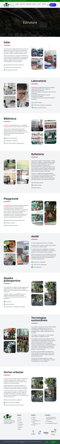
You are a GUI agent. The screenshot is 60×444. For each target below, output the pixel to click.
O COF (19, 419)
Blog (19, 429)
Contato (20, 427)
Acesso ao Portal (52, 5)
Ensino (19, 420)
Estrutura (20, 422)
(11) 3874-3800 (7, 0)
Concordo (46, 441)
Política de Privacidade (53, 442)
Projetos (20, 425)
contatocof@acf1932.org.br (50, 423)
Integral (33, 417)
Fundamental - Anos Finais (36, 424)
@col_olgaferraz (52, 0)
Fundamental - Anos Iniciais (36, 421)
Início (19, 417)
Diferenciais (20, 424)
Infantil (33, 419)
